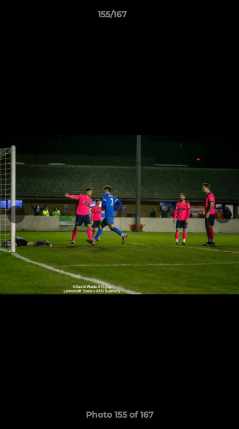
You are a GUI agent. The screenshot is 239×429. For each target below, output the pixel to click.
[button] (196, 17)
